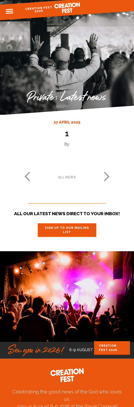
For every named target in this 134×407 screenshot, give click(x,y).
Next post (107, 176)
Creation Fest (67, 7)
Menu (9, 11)
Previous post (27, 176)
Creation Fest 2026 (38, 9)
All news (67, 177)
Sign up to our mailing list (67, 230)
